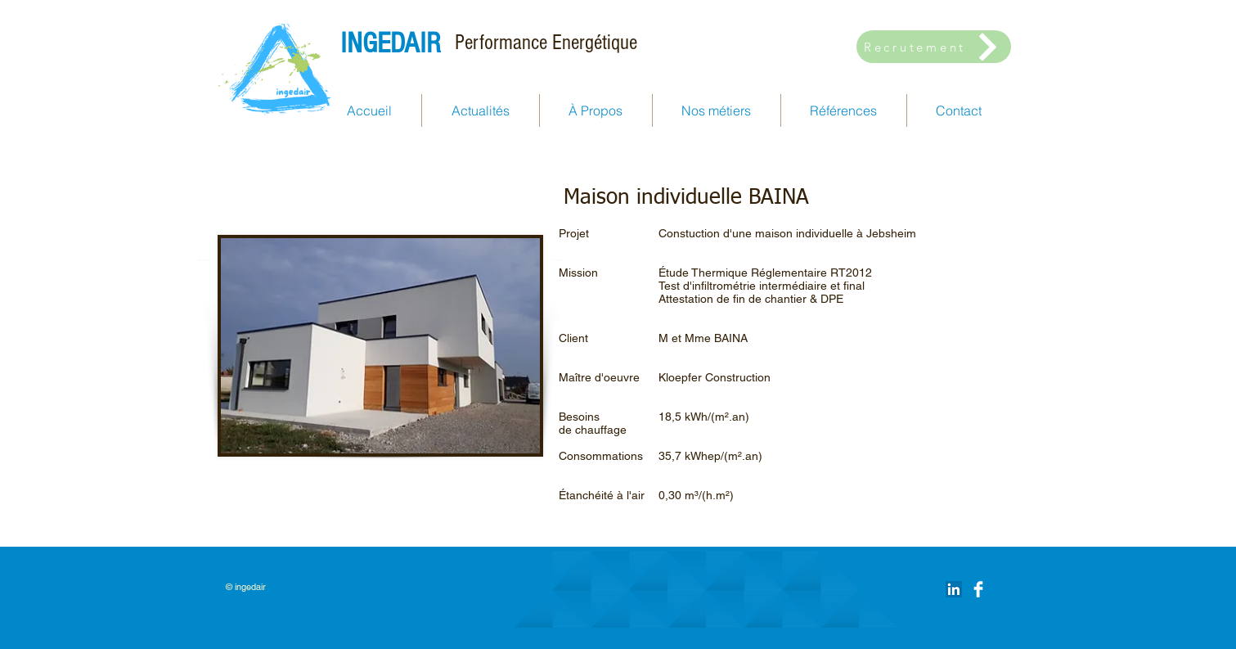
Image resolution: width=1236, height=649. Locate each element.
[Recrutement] (933, 46)
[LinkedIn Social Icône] (954, 589)
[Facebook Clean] (978, 589)
